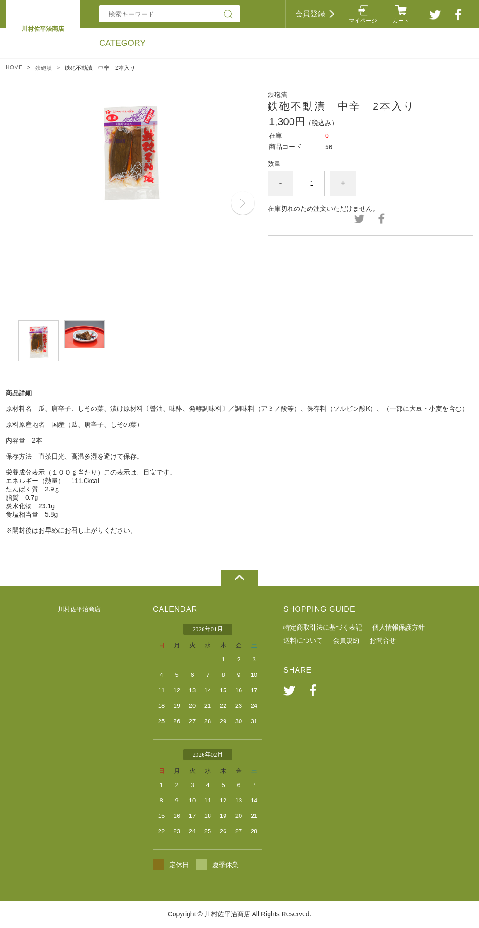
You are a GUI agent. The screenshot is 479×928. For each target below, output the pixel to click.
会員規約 (346, 640)
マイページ (363, 20)
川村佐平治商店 (79, 609)
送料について (303, 640)
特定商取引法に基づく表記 (322, 627)
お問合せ (383, 640)
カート (400, 20)
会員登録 (310, 14)
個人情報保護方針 (398, 627)
